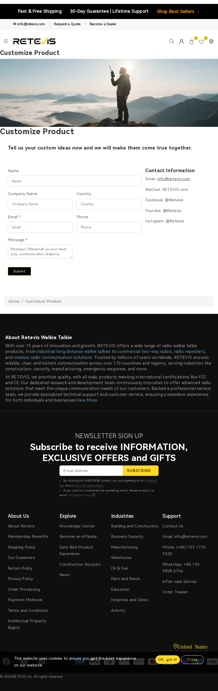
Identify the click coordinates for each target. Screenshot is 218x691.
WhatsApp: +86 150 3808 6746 (180, 568)
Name (13, 171)
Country (84, 193)
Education (120, 589)
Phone (83, 217)
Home (14, 301)
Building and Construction (135, 526)
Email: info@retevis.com (184, 536)
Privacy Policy (20, 578)
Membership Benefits (28, 536)
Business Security (127, 536)
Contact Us (172, 526)
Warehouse (121, 557)
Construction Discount (80, 564)
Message (17, 240)
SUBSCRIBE (140, 470)
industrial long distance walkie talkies (74, 351)
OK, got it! (167, 660)
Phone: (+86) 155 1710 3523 (183, 550)
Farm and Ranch (125, 578)
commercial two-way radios (144, 351)
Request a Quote (67, 24)
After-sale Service (179, 581)
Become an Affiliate (78, 536)
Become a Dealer (103, 24)
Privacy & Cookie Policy (87, 485)
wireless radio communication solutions (53, 357)
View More (87, 400)
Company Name (23, 193)
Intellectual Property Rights (27, 624)
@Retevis (174, 200)
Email (14, 217)
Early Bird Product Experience (76, 550)
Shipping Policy (22, 547)
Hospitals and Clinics (130, 599)
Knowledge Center (77, 526)
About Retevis (21, 526)
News (64, 574)
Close (192, 660)
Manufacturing (124, 547)
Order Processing (24, 589)
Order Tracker (175, 592)
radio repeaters (189, 351)
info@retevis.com (79, 495)
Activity (118, 610)
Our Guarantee (21, 557)
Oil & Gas (119, 568)
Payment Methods (25, 599)
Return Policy (20, 568)
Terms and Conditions (28, 610)
